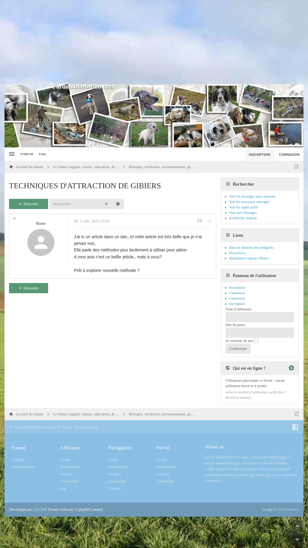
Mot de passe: (236, 325)
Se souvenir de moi (242, 341)
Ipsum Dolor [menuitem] (70, 466)
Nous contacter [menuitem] (86, 427)
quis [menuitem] (63, 488)
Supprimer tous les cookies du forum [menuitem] (40, 427)
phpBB (38, 509)
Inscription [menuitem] (259, 154)
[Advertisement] (154, 42)
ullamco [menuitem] (114, 488)
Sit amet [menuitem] (66, 474)
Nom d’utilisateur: (239, 309)
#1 (209, 221)
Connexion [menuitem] (289, 154)
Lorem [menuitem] (65, 459)
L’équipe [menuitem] (18, 459)
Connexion (237, 298)
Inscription (237, 304)
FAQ (42, 154)
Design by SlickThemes (280, 509)
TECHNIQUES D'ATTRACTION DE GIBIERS (85, 185)
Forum (26, 154)
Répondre (28, 204)
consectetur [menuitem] (69, 481)
